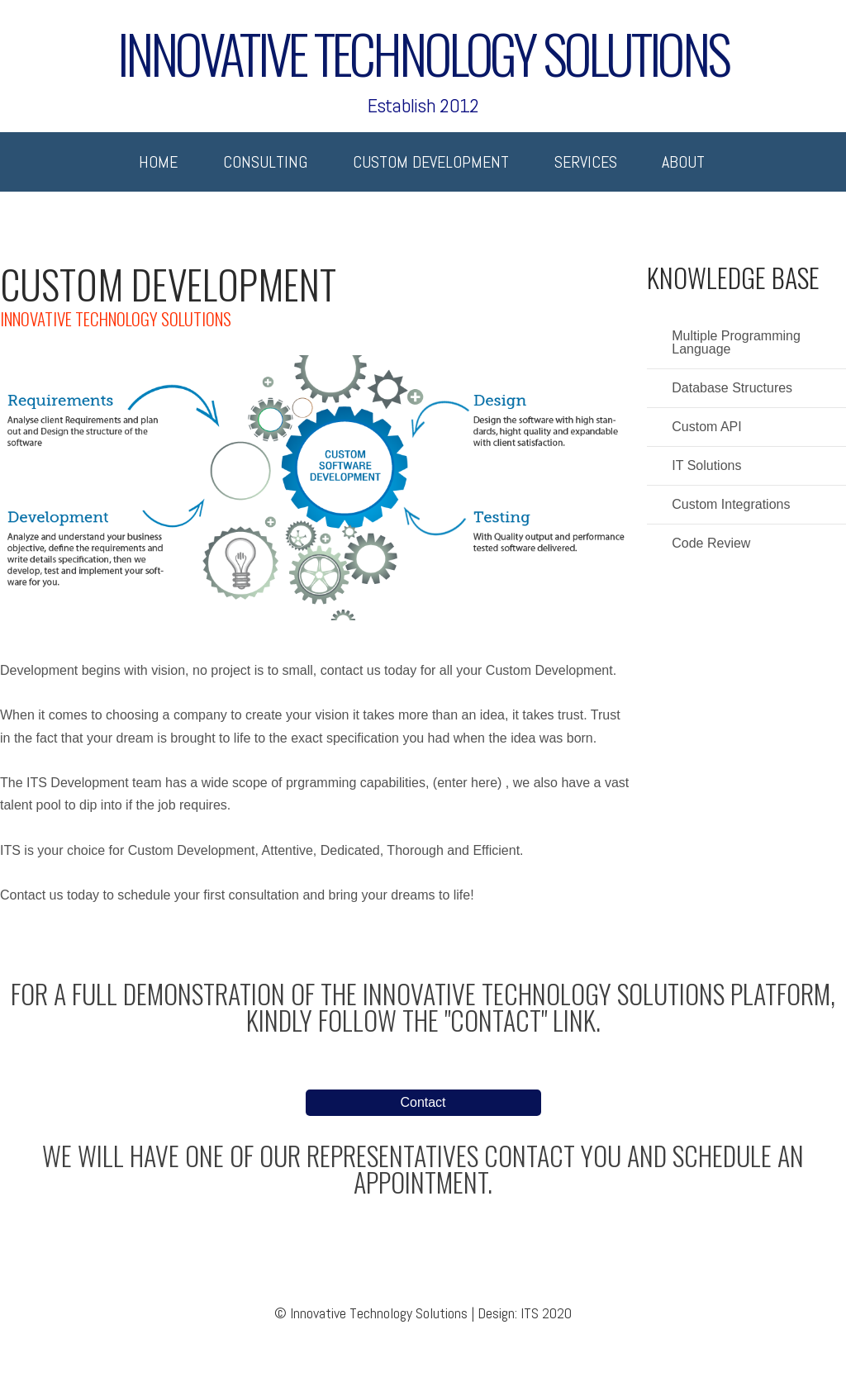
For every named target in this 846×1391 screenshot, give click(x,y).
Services (585, 162)
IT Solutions (706, 465)
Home (158, 162)
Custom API (706, 427)
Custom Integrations (731, 504)
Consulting (265, 162)
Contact (422, 1102)
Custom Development (431, 162)
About (683, 162)
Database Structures (732, 388)
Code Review (711, 543)
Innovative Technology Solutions (423, 46)
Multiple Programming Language (736, 343)
